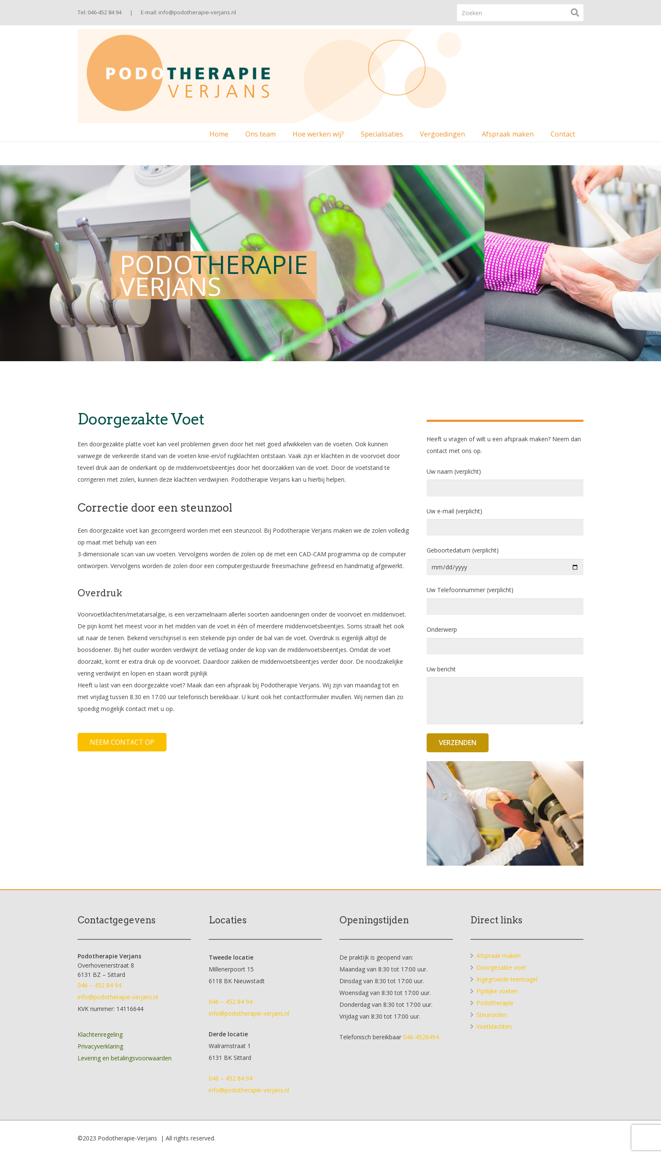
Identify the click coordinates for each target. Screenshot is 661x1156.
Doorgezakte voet (501, 967)
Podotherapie (494, 1003)
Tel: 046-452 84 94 (99, 12)
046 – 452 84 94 (99, 985)
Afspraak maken (498, 956)
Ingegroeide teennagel (506, 979)
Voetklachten (494, 1026)
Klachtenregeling (100, 1034)
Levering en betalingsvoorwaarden (125, 1058)
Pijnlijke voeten (497, 991)
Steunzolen (491, 1015)
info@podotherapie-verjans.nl (118, 997)
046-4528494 (421, 1037)
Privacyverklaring (100, 1046)
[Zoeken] (520, 12)
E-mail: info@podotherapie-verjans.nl (188, 12)
